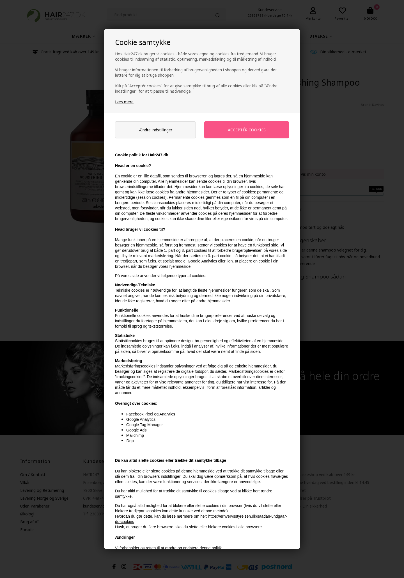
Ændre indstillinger (155, 129)
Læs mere (124, 101)
